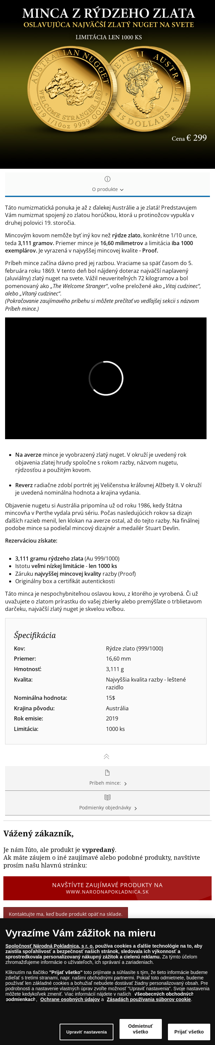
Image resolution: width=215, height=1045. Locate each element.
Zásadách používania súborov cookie (149, 1001)
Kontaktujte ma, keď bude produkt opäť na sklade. (66, 914)
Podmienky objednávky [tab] (107, 803)
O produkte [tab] (107, 184)
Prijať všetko (189, 1033)
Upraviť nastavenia (86, 1033)
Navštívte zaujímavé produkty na (107, 888)
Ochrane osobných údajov (70, 1001)
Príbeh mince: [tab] (107, 778)
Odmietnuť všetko (140, 1030)
